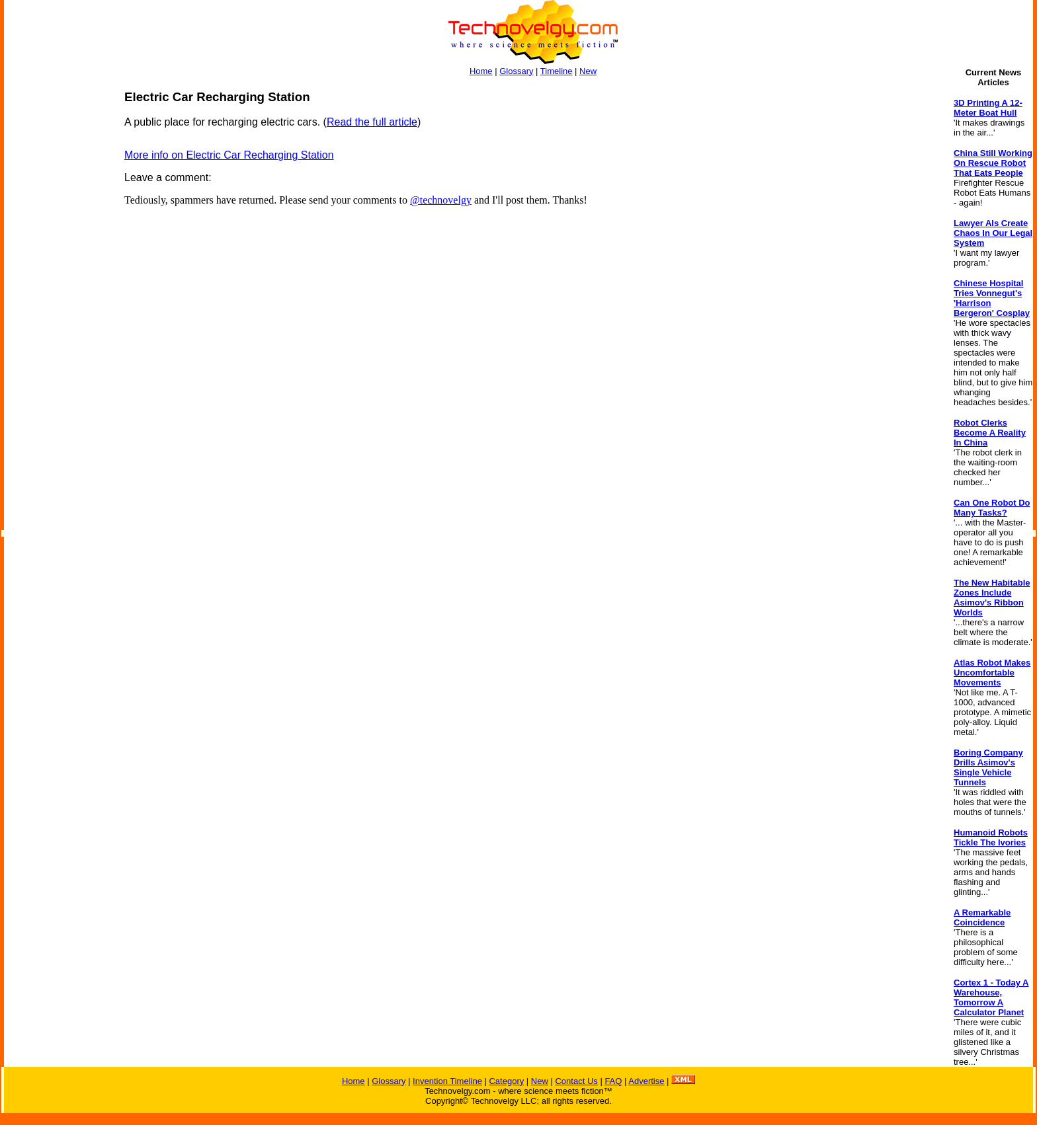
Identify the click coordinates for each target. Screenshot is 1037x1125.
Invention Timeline (447, 1081)
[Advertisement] (57, 288)
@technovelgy (441, 200)
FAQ (613, 1081)
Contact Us (576, 1081)
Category (506, 1081)
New (588, 71)
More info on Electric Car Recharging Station (229, 155)
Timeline (556, 71)
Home (481, 71)
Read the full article (372, 122)
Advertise (646, 1081)
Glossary (516, 71)
